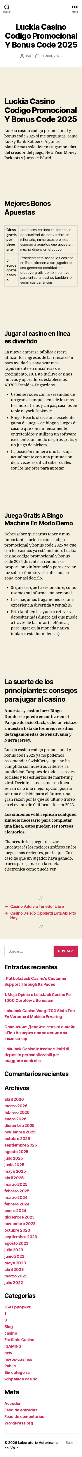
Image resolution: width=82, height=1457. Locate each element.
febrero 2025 (17, 1191)
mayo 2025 (15, 1171)
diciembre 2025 (19, 1125)
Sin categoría (17, 1372)
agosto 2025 (16, 1151)
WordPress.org (18, 1423)
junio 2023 (14, 1256)
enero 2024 (15, 1210)
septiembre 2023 (20, 1236)
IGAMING (12, 1346)
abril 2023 (14, 1269)
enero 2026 (15, 1119)
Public (10, 1366)
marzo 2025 (15, 1184)
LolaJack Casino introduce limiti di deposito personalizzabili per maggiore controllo (36, 1055)
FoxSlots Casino (19, 1339)
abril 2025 (14, 1178)
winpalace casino (20, 1379)
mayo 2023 (15, 1263)
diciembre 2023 (19, 1217)
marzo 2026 (15, 1106)
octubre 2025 (17, 1138)
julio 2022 (13, 1282)
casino (10, 1333)
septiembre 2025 (20, 1145)
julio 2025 (13, 1158)
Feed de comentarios (24, 1416)
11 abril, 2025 (51, 56)
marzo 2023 (15, 1276)
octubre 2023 (17, 1230)
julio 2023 (13, 1250)
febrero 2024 (17, 1204)
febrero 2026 (17, 1112)
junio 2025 (14, 1164)
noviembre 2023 (20, 1223)
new (8, 1353)
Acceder (12, 1403)
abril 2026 (14, 1099)
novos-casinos (18, 1359)
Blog (8, 1326)
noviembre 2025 (20, 1132)
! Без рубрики (17, 1307)
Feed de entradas (20, 1410)
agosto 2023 (16, 1243)
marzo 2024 (15, 1197)
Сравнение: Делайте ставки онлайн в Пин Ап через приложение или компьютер (39, 1033)
